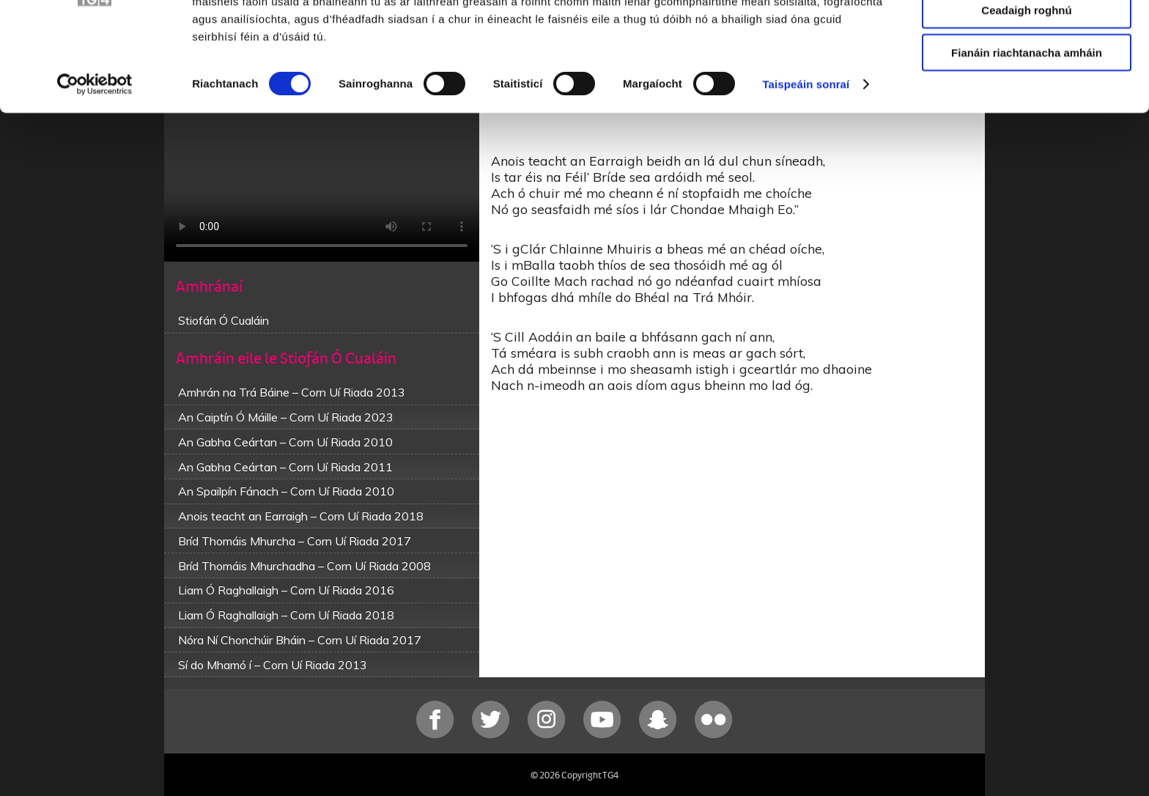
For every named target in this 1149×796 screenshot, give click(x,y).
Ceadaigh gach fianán (1026, 36)
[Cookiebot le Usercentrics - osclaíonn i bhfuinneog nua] (95, 154)
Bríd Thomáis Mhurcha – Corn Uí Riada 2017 (294, 541)
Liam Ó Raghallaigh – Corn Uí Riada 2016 (286, 590)
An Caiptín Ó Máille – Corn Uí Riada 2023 (286, 417)
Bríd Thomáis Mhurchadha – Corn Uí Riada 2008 (304, 566)
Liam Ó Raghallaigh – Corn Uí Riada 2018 (286, 615)
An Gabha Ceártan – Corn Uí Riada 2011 (285, 467)
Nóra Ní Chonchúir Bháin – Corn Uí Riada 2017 (299, 640)
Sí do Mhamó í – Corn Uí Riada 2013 (272, 664)
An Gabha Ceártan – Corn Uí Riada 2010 (285, 442)
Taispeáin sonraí (805, 153)
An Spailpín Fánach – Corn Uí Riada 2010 (286, 491)
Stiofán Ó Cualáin (223, 320)
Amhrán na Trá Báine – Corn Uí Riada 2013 (291, 392)
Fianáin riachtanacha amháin (1026, 122)
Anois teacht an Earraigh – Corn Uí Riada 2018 (301, 516)
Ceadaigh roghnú (1026, 79)
